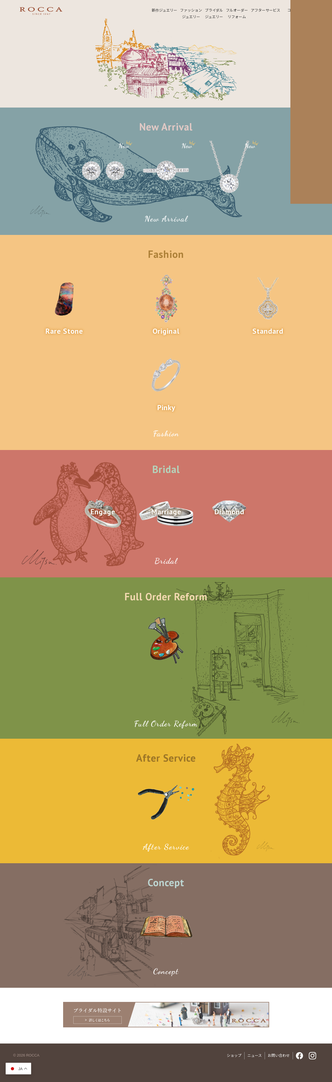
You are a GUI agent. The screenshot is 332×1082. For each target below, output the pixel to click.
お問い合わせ (279, 1055)
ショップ (234, 1055)
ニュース (254, 1055)
